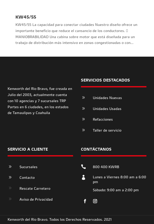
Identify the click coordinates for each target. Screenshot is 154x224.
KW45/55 (25, 17)
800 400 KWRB (106, 167)
